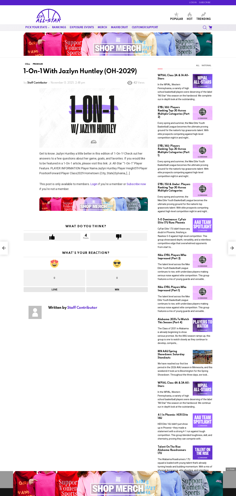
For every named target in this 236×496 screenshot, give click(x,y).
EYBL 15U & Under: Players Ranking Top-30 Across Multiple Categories (174, 187)
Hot (190, 16)
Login (94, 184)
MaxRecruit (119, 27)
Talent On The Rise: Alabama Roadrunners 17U (172, 450)
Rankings (59, 27)
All (197, 65)
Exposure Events (82, 27)
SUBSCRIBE (204, 2)
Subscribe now (136, 184)
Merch (102, 27)
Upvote (52, 237)
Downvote (118, 237)
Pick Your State (36, 27)
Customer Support (145, 27)
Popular (176, 16)
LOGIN (193, 2)
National (206, 65)
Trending (203, 16)
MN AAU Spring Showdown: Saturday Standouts (171, 354)
